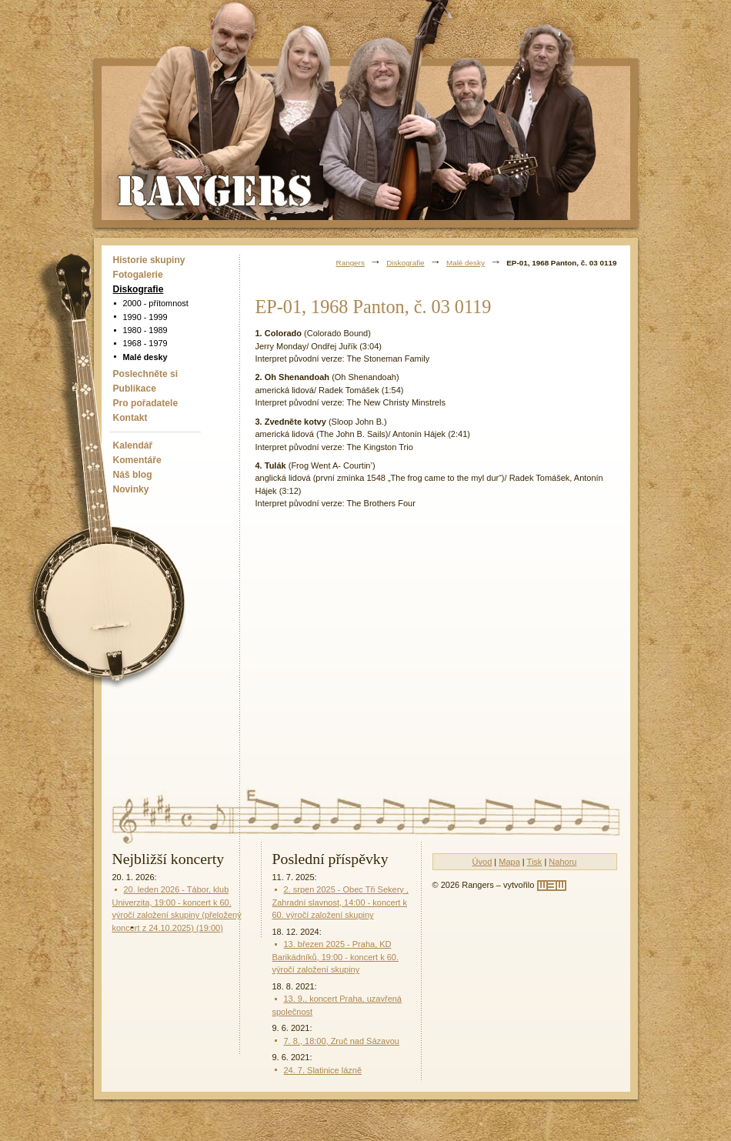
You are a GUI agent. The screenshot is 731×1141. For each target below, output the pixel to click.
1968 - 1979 (145, 343)
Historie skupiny (149, 260)
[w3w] (551, 885)
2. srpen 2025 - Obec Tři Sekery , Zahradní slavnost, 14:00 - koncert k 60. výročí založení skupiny (340, 902)
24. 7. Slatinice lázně (323, 1070)
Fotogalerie (138, 274)
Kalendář (133, 445)
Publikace (134, 388)
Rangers (350, 263)
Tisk (534, 861)
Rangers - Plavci (216, 189)
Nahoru (562, 861)
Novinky (131, 489)
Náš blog (132, 474)
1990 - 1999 (145, 317)
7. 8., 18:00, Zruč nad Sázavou (341, 1041)
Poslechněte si (146, 374)
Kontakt (130, 417)
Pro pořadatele (146, 403)
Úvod (482, 861)
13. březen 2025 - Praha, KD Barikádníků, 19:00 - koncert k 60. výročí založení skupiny (335, 956)
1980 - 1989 (145, 330)
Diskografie (138, 289)
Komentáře (137, 460)
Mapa (509, 861)
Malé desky (145, 357)
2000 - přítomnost (156, 303)
